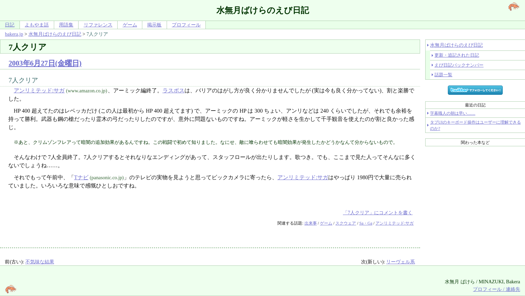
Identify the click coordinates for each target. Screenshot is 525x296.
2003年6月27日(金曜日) (45, 63)
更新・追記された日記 (456, 55)
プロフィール (186, 24)
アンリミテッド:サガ (39, 90)
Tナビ (81, 177)
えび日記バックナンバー (459, 65)
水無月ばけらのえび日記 (54, 34)
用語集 (66, 24)
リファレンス (98, 24)
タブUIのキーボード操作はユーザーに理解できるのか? (475, 125)
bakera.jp (14, 34)
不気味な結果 (39, 261)
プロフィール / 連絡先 (496, 289)
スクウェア (345, 223)
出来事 (311, 223)
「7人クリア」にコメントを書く (378, 212)
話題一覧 (443, 74)
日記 (9, 24)
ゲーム (130, 24)
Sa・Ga (365, 223)
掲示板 (154, 24)
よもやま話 (37, 24)
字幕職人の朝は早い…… (452, 113)
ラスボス (173, 90)
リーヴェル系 (400, 261)
